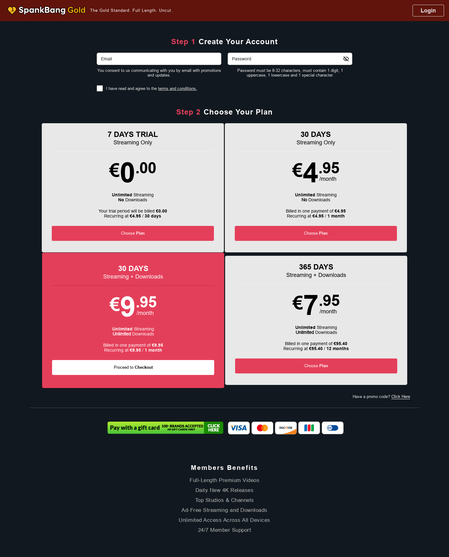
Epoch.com (113, 517)
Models (212, 486)
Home (175, 486)
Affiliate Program (112, 501)
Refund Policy (226, 501)
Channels (233, 486)
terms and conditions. (177, 88)
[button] (78, 191)
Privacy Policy (199, 501)
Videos (193, 486)
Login (428, 10)
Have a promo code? (381, 269)
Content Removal (349, 517)
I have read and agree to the (151, 89)
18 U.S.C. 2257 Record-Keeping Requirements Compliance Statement (296, 501)
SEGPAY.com (268, 517)
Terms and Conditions (165, 501)
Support (137, 501)
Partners (271, 486)
